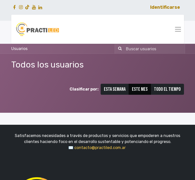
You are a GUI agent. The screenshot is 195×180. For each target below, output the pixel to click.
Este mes (140, 89)
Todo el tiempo (167, 89)
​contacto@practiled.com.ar (100, 147)
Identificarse (165, 7)
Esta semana (115, 89)
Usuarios (19, 48)
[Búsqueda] (119, 49)
